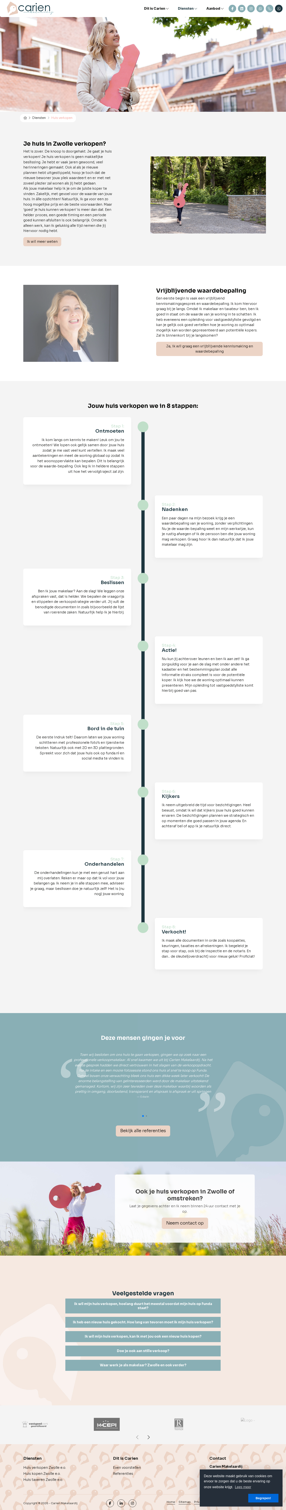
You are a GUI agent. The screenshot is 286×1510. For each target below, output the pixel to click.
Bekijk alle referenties (143, 1130)
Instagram (251, 8)
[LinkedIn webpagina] (121, 1503)
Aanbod (215, 8)
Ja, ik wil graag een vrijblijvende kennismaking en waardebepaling (209, 349)
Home (171, 1502)
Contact (232, 8)
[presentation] (137, 1437)
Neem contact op (185, 1223)
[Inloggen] (279, 8)
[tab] (143, 1306)
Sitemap (185, 1502)
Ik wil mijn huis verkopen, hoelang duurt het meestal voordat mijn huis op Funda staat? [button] (143, 1306)
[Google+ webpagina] (132, 1503)
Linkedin (241, 8)
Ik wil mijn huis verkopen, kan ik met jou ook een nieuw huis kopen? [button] (143, 1336)
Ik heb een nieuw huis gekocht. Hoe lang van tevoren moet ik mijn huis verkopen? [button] (143, 1322)
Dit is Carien (156, 8)
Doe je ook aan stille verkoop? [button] (143, 1351)
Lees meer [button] (243, 1487)
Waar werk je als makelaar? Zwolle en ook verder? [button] (143, 1365)
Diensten (188, 8)
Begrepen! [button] (263, 1498)
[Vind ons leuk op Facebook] (110, 1503)
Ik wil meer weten (42, 241)
